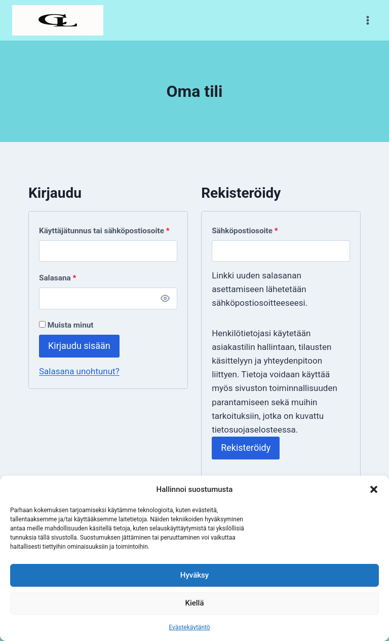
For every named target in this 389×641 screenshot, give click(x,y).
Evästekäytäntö (189, 627)
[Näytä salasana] (165, 298)
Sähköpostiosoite (247, 231)
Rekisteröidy (245, 447)
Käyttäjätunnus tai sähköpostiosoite (106, 231)
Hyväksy (194, 575)
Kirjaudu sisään (79, 345)
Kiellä (194, 603)
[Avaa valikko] (367, 20)
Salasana (60, 278)
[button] (374, 489)
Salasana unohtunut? (79, 371)
